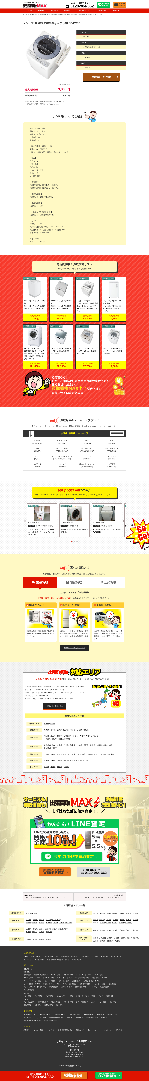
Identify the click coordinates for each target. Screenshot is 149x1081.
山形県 (79, 730)
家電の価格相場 (44, 14)
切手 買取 (112, 1002)
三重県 (46, 754)
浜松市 (111, 745)
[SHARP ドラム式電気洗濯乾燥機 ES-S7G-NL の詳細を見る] (74, 513)
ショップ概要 (35, 956)
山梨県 (79, 745)
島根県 (52, 760)
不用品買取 (100, 1014)
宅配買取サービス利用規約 (32, 1021)
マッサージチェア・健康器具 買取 (34, 987)
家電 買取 (26, 972)
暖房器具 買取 (68, 975)
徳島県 (46, 767)
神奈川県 (47, 739)
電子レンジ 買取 (50, 981)
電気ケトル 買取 (63, 981)
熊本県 (129, 938)
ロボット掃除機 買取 (69, 984)
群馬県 (59, 736)
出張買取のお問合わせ (56, 1018)
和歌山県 (110, 754)
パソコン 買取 (98, 975)
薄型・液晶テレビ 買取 (99, 978)
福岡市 (109, 938)
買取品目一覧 (27, 969)
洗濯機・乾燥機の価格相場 (61, 14)
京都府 (59, 754)
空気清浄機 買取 (80, 987)
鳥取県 (46, 760)
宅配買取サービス (60, 1014)
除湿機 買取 (112, 984)
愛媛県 (59, 767)
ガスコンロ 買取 (66, 987)
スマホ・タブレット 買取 (31, 978)
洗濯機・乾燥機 (29, 278)
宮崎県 (102, 941)
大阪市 (78, 754)
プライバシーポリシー (50, 956)
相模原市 (66, 739)
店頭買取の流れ (75, 1014)
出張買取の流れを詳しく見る (74, 648)
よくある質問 (41, 1018)
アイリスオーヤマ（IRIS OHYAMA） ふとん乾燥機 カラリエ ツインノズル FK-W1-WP (42, 532)
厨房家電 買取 (104, 987)
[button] (124, 521)
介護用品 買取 (48, 1005)
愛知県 (46, 748)
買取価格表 (33, 14)
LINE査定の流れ (88, 1014)
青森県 (46, 730)
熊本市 (135, 938)
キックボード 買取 (99, 984)
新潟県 (46, 745)
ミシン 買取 (93, 987)
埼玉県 (66, 736)
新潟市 (52, 745)
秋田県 (72, 730)
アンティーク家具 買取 (106, 996)
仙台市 (65, 730)
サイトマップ (76, 960)
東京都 (95, 736)
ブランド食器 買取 (82, 1002)
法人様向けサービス (50, 1021)
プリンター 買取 (48, 978)
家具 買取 (26, 993)
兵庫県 (90, 754)
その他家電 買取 (28, 990)
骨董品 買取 (27, 1005)
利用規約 (104, 1018)
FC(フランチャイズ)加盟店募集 (33, 960)
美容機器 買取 (53, 987)
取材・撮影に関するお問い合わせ (58, 960)
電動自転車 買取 (85, 984)
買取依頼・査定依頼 (101, 77)
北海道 (46, 724)
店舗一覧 (70, 1018)
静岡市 (105, 745)
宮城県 (59, 730)
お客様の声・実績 (92, 1018)
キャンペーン (50, 1030)
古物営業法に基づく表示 (90, 956)
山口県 (85, 760)
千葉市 (88, 736)
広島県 (72, 760)
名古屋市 (53, 748)
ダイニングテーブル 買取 (64, 996)
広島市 (78, 760)
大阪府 (72, 754)
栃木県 (52, 736)
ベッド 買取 (38, 996)
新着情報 (26, 1030)
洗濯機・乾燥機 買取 (41, 975)
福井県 (72, 745)
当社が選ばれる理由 (30, 1014)
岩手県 (52, 730)
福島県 (86, 730)
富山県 (59, 745)
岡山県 (59, 760)
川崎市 (59, 739)
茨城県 (46, 736)
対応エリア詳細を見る (54, 706)
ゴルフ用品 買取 (42, 1002)
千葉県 (82, 736)
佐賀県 (116, 938)
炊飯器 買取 (76, 981)
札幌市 (52, 724)
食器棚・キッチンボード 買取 (85, 996)
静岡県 (99, 745)
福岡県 (95, 938)
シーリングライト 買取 (83, 975)
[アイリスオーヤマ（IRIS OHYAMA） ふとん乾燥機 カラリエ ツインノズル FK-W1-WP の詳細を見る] (42, 513)
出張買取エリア (28, 1018)
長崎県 (123, 938)
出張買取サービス (45, 1014)
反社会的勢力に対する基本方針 (111, 956)
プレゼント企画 (38, 1030)
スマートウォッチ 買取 (64, 978)
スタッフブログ (108, 1030)
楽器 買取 (37, 1005)
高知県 (66, 767)
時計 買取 (59, 1005)
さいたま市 (74, 736)
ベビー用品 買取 (28, 1002)
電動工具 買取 (55, 1002)
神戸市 (96, 754)
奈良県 (103, 754)
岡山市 (65, 760)
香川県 (52, 767)
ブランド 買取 (68, 1002)
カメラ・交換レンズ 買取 (31, 984)
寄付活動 (119, 1030)
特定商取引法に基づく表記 (69, 956)
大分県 (95, 941)
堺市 (83, 754)
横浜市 (54, 739)
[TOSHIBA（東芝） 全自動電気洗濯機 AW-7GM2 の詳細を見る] (107, 513)
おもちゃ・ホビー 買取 (98, 1002)
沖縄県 (117, 941)
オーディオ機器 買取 (82, 978)
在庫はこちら (80, 1030)
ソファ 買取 (27, 996)
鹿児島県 (109, 941)
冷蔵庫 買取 (27, 975)
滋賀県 (52, 754)
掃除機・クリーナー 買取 (51, 984)
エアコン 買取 (55, 975)
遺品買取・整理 (112, 1014)
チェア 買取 (49, 996)
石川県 (66, 745)
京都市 (65, 754)
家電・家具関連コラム (65, 1030)
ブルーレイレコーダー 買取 (32, 981)
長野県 (86, 745)
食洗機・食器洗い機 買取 (91, 981)
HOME (30, 11)
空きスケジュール (93, 1030)
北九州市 (102, 938)
